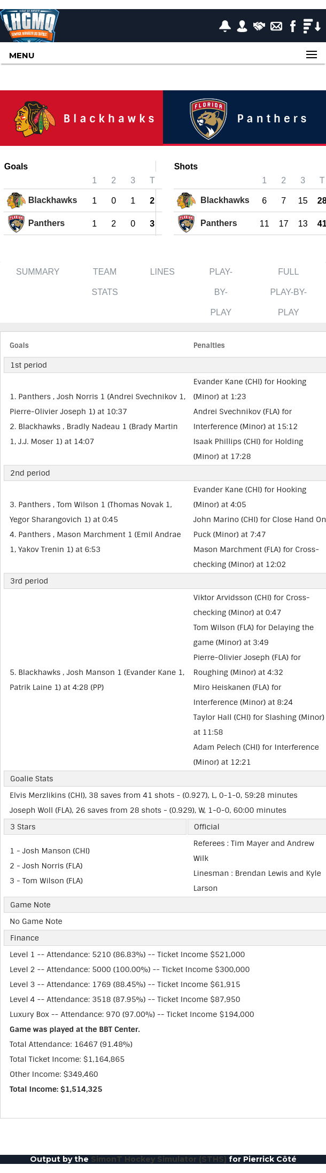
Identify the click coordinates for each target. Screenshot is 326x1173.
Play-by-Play (220, 292)
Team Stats (105, 282)
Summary (38, 271)
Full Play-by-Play (288, 292)
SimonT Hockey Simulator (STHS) (159, 1159)
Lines (162, 271)
